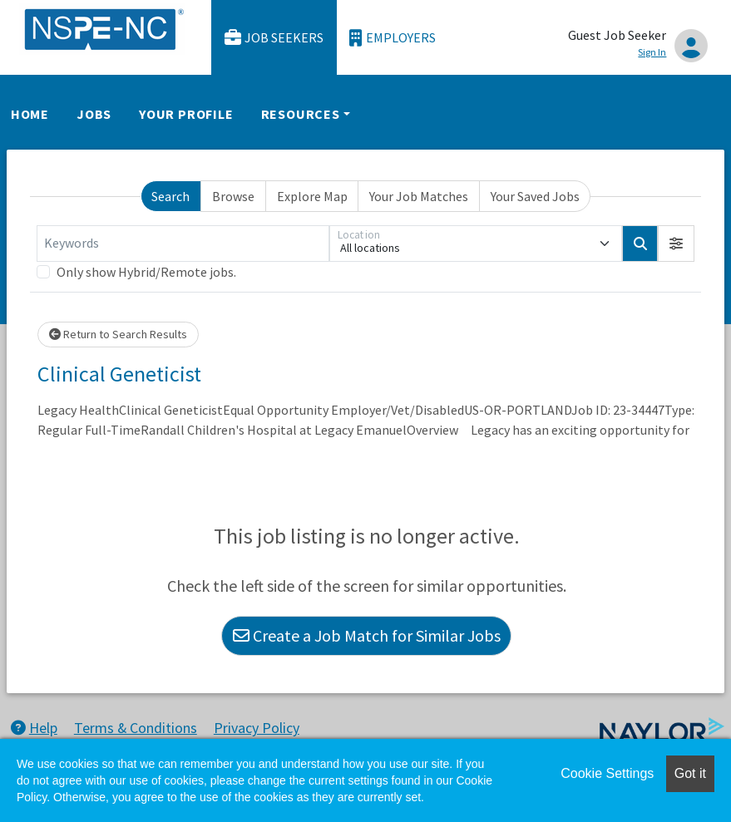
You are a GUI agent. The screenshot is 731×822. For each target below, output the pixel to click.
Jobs (94, 114)
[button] (676, 243)
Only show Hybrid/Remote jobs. (146, 271)
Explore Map (312, 196)
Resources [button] (300, 114)
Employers (392, 37)
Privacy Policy (256, 727)
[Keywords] (183, 243)
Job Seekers (274, 37)
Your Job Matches (418, 196)
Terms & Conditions (135, 727)
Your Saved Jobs (535, 196)
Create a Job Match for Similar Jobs (367, 635)
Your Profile (186, 114)
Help (34, 727)
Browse (233, 196)
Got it (690, 773)
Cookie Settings (607, 773)
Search (170, 196)
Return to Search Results (118, 334)
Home (30, 114)
